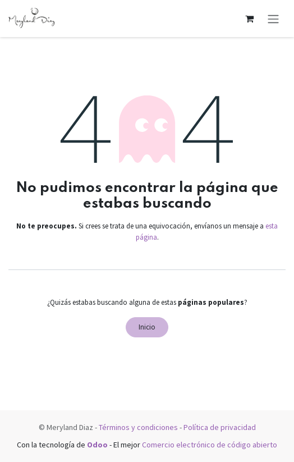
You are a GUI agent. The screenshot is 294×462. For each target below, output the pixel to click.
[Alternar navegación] (273, 18)
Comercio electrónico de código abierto (209, 445)
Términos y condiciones (138, 427)
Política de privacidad (219, 427)
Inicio (147, 327)
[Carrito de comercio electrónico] (249, 18)
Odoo (98, 445)
